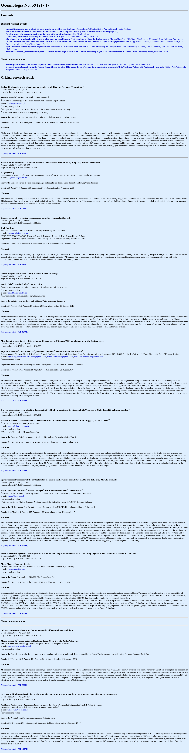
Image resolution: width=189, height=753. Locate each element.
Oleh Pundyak (47, 34)
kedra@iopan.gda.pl (16, 103)
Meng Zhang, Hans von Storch (87, 51)
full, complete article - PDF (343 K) (14, 209)
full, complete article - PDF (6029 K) (14, 613)
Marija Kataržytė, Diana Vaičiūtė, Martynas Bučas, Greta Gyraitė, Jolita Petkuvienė (78, 64)
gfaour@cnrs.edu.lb (15, 496)
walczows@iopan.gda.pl (17, 710)
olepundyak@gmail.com (17, 233)
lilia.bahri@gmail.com (36, 356)
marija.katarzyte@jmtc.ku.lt (19, 646)
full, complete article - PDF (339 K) (14, 265)
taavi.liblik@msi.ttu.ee (17, 293)
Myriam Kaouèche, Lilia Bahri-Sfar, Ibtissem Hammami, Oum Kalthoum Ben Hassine (94, 39)
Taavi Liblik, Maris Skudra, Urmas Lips (52, 36)
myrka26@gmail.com (16, 356)
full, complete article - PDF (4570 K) (14, 546)
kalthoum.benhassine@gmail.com (88, 356)
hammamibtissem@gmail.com (60, 356)
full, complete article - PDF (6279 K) (14, 332)
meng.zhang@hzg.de (16, 569)
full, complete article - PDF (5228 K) (14, 471)
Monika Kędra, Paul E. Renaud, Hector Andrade (68, 29)
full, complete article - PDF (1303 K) (14, 401)
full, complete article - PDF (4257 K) (14, 749)
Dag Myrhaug (62, 31)
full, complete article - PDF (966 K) (14, 685)
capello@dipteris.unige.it (18, 426)
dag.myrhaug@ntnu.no (17, 178)
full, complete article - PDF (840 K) (14, 153)
